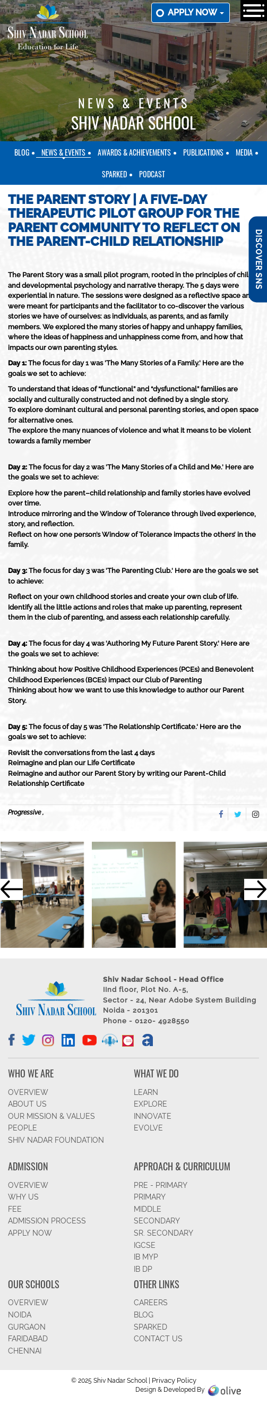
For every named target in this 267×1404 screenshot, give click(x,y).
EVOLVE (148, 1128)
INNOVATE (152, 1116)
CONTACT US (158, 1338)
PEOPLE (22, 1128)
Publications (203, 152)
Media (244, 152)
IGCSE (145, 1245)
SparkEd (114, 173)
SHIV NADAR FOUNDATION (56, 1140)
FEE (15, 1209)
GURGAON (27, 1327)
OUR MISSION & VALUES (51, 1116)
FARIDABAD (28, 1338)
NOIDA (19, 1315)
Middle (147, 1209)
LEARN (146, 1092)
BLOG (143, 1315)
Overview (28, 1302)
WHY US (23, 1197)
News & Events (63, 152)
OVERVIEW (28, 1092)
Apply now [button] (196, 12)
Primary (150, 1197)
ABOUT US (27, 1104)
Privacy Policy (174, 1380)
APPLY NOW (30, 1233)
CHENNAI (24, 1351)
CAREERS (151, 1302)
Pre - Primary (160, 1185)
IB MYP (146, 1257)
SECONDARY (157, 1221)
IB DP (143, 1269)
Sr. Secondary (163, 1233)
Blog (21, 152)
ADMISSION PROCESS (47, 1221)
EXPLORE (150, 1104)
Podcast (152, 173)
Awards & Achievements (134, 152)
